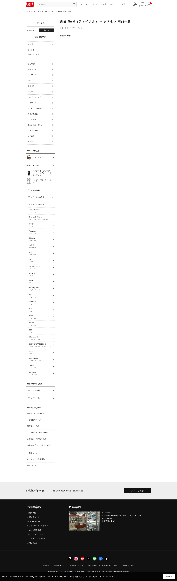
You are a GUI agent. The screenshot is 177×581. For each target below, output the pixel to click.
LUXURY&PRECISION (41, 345)
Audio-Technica (41, 211)
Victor (41, 260)
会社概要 (46, 565)
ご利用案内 (31, 513)
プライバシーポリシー (74, 565)
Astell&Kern (41, 359)
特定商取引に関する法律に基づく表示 (103, 565)
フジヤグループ (128, 565)
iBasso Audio (41, 338)
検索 (47, 30)
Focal (41, 317)
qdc (41, 296)
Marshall (41, 239)
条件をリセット (32, 30)
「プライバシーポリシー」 (92, 577)
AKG (41, 282)
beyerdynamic (41, 289)
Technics (41, 232)
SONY (41, 225)
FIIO (41, 331)
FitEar (41, 324)
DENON (41, 275)
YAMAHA (41, 303)
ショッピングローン (35, 534)
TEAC (41, 366)
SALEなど (114, 4)
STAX (41, 310)
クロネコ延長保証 (34, 530)
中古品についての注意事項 (37, 526)
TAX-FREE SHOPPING (36, 539)
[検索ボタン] (74, 4)
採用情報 (57, 565)
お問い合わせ (137, 491)
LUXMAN (41, 373)
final (41, 253)
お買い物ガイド (33, 517)
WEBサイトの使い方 (35, 521)
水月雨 (41, 246)
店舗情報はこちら (109, 521)
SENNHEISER (41, 267)
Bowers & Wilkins (41, 218)
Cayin (41, 352)
